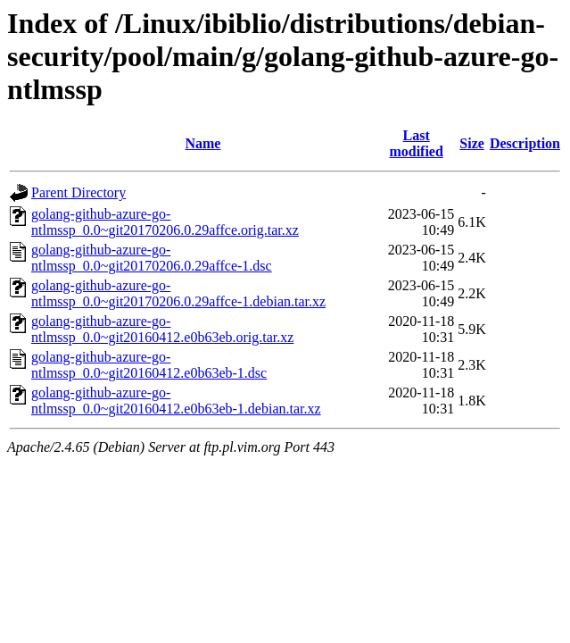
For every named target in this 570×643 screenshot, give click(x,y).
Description (525, 143)
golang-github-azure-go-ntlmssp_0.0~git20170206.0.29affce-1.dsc (151, 257)
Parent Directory (78, 192)
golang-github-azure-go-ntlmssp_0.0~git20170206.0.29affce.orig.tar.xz (165, 222)
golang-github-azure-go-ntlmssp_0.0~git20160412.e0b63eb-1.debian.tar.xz (176, 400)
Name (202, 143)
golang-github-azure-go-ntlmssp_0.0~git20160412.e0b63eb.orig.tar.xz (162, 329)
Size (471, 143)
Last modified (415, 143)
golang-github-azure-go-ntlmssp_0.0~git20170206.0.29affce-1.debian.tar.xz (178, 293)
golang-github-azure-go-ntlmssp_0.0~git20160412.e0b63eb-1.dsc (149, 364)
